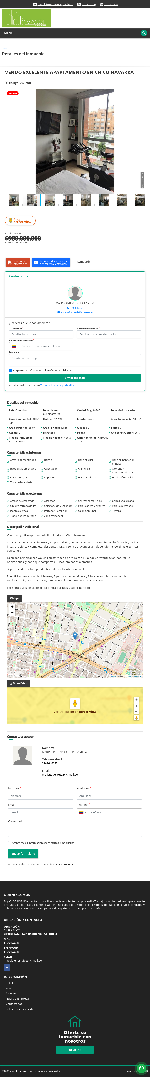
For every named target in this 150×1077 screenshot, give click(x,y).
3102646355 (76, 308)
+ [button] (12, 607)
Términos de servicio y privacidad (57, 385)
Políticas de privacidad (20, 1009)
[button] (141, 92)
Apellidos (84, 788)
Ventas (10, 988)
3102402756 (89, 4)
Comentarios (16, 821)
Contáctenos (14, 1004)
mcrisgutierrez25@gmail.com (76, 311)
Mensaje (15, 352)
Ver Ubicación (64, 712)
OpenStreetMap (134, 676)
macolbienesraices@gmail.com (55, 4)
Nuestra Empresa (17, 998)
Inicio (4, 47)
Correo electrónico (88, 328)
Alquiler (11, 993)
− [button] (12, 613)
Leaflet (113, 676)
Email (12, 805)
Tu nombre (16, 328)
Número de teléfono (21, 340)
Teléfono (83, 805)
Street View (21, 221)
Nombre (14, 788)
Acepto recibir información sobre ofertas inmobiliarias (43, 843)
